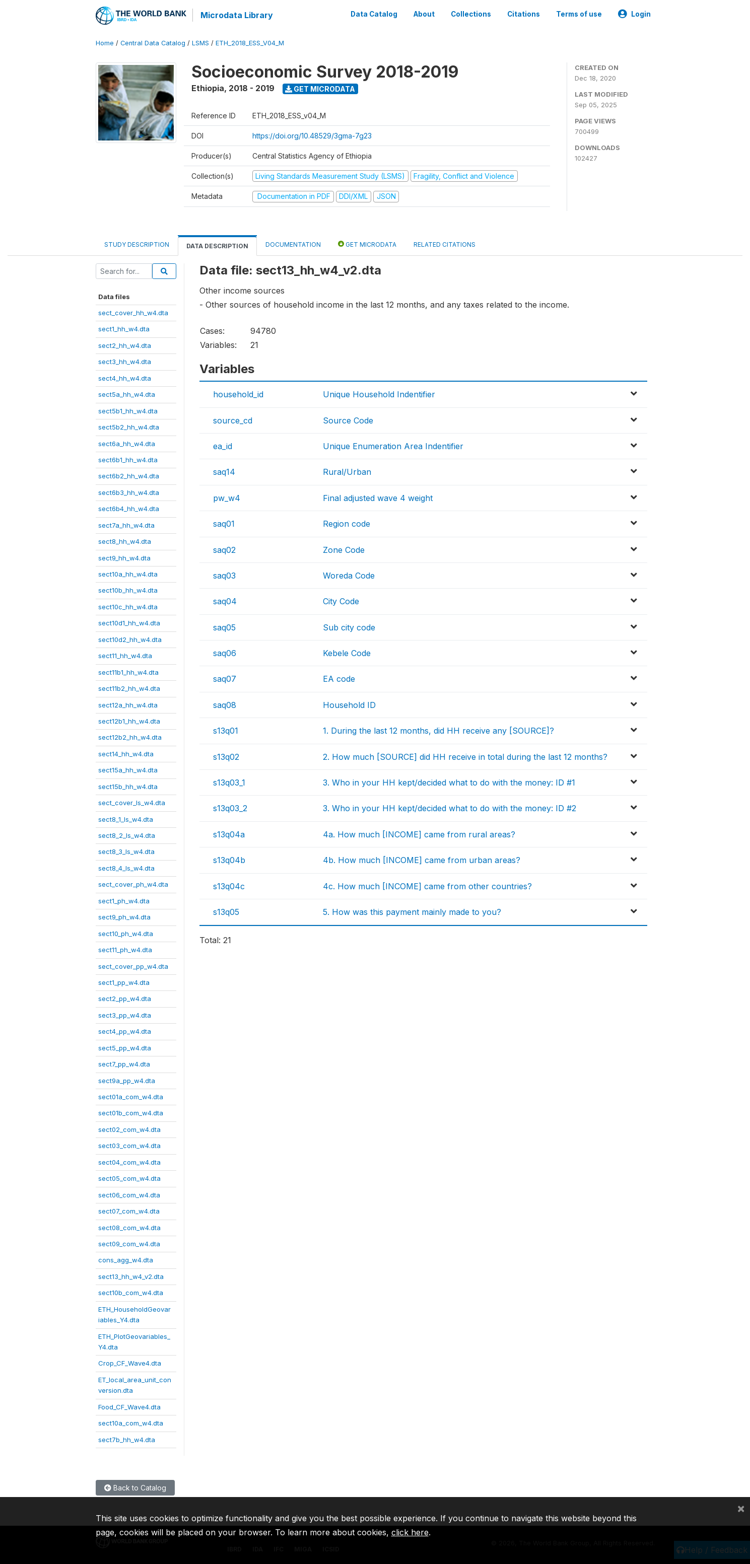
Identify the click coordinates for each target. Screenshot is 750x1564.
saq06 (224, 653)
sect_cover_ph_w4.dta (133, 884)
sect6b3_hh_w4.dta (128, 492)
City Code (341, 601)
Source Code (348, 420)
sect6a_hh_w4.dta (126, 443)
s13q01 (225, 730)
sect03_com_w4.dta (129, 1146)
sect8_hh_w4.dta (124, 541)
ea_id (222, 446)
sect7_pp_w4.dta (124, 1063)
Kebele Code (347, 653)
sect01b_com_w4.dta (130, 1113)
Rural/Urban (347, 472)
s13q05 (226, 911)
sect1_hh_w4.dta (124, 329)
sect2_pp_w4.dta (124, 998)
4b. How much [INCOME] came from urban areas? (421, 860)
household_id (238, 394)
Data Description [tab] (217, 245)
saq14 (224, 472)
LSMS (200, 42)
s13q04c (229, 886)
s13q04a (229, 834)
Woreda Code (349, 575)
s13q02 (226, 756)
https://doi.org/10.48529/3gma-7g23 (312, 135)
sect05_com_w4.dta (129, 1178)
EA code (339, 679)
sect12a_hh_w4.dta (128, 704)
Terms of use (579, 14)
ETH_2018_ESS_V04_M (250, 42)
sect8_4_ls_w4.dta (126, 868)
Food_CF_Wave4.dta (129, 1406)
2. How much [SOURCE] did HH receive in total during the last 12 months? (465, 756)
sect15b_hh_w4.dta (128, 786)
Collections (471, 14)
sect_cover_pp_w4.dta (133, 966)
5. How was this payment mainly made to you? (412, 911)
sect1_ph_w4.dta (124, 900)
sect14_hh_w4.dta (126, 753)
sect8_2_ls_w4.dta (126, 835)
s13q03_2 (230, 808)
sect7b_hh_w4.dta (126, 1439)
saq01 (224, 523)
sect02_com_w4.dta (129, 1129)
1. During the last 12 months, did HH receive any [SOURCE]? (438, 730)
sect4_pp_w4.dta (124, 1031)
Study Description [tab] (136, 244)
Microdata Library (236, 15)
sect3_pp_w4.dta (124, 1015)
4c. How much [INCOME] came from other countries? (427, 886)
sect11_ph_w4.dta (125, 949)
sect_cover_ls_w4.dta (131, 802)
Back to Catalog (135, 1487)
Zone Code (344, 549)
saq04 (225, 601)
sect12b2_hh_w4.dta (130, 737)
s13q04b (229, 860)
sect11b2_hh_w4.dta (129, 688)
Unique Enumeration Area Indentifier (393, 446)
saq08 (224, 704)
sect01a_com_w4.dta (130, 1096)
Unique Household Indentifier (379, 394)
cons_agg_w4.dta (125, 1260)
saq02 (224, 549)
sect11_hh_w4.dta (125, 655)
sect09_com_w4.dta (129, 1243)
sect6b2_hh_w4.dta (128, 476)
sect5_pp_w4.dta (124, 1047)
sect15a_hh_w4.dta (128, 769)
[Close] (741, 1508)
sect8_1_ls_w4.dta (125, 819)
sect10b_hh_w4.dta (128, 590)
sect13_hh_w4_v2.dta (131, 1276)
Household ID (349, 704)
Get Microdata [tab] (367, 243)
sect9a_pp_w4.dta (126, 1080)
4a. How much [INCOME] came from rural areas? (419, 834)
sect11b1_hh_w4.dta (128, 672)
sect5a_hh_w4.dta (126, 394)
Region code (346, 523)
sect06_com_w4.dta (129, 1194)
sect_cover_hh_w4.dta (133, 312)
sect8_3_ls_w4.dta (126, 851)
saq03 (224, 575)
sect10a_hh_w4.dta (128, 574)
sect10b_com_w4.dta (130, 1292)
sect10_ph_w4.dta (125, 933)
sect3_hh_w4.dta (124, 362)
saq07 (224, 679)
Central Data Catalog (152, 42)
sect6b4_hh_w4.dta (128, 508)
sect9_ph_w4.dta (124, 916)
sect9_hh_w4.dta (124, 557)
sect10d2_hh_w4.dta (130, 639)
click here (410, 1532)
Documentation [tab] (293, 244)
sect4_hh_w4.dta (124, 378)
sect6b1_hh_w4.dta (128, 459)
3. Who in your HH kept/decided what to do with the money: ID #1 (449, 782)
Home (105, 42)
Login (634, 14)
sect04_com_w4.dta (129, 1162)
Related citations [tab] (444, 244)
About (424, 14)
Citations (523, 14)
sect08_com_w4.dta (129, 1227)
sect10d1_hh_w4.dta (129, 623)
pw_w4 (226, 497)
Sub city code (349, 627)
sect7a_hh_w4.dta (126, 525)
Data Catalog (374, 14)
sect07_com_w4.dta (129, 1210)
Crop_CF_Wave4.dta (129, 1363)
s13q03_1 (229, 782)
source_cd (232, 420)
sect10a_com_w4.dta (130, 1422)
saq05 (224, 627)
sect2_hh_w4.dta (124, 345)
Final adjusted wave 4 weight (378, 497)
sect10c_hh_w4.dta (128, 606)
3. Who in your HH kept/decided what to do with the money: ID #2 (449, 808)
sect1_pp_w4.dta (124, 982)
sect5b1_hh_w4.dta (128, 410)
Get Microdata (320, 88)
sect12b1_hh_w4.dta (129, 721)
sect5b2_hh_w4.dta (128, 426)
